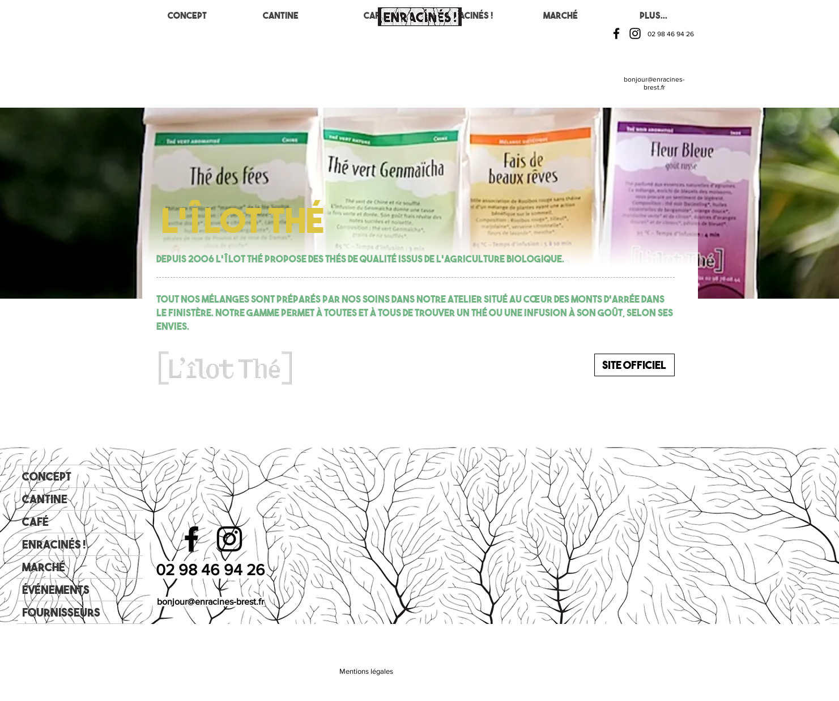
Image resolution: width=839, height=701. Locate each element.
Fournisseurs (61, 612)
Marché (43, 567)
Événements (56, 590)
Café (35, 522)
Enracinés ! (54, 544)
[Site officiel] (634, 365)
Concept (46, 476)
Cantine (44, 499)
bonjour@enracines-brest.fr (654, 83)
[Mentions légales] (366, 671)
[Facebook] (616, 33)
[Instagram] (635, 33)
